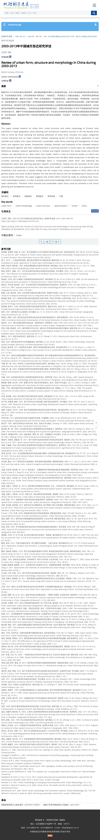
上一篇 (44, 241)
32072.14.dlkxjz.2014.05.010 (86, 36)
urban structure (43, 206)
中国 (61, 196)
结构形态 (28, 196)
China (84, 206)
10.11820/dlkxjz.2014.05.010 (59, 36)
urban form (6, 206)
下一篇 (56, 241)
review (74, 206)
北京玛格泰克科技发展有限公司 (50, 831)
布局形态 (16, 196)
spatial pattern (60, 206)
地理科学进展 (6, 36)
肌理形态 (39, 196)
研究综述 (51, 196)
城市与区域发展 (7, 40)
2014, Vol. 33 (20, 36)
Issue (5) (31, 36)
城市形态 (5, 196)
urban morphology (24, 206)
